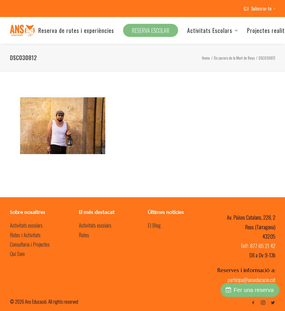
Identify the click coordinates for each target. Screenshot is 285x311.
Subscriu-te (263, 8)
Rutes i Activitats (25, 235)
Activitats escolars (26, 225)
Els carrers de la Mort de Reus (234, 58)
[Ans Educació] (22, 30)
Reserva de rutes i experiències (76, 30)
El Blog (154, 225)
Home (206, 58)
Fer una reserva (254, 290)
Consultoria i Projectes (30, 244)
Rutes (84, 235)
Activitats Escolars (212, 30)
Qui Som (17, 253)
